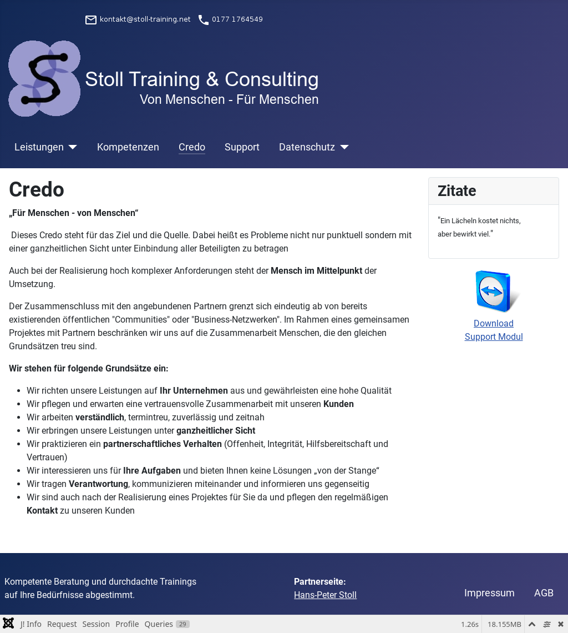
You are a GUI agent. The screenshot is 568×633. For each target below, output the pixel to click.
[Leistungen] (71, 147)
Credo (192, 147)
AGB (544, 593)
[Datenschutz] (342, 147)
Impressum (489, 593)
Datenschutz (307, 147)
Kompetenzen (128, 147)
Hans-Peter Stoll (325, 595)
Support (242, 147)
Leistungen (39, 147)
